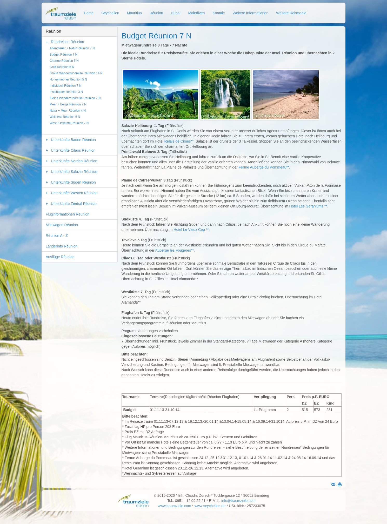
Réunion (156, 13)
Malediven (196, 13)
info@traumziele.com (238, 501)
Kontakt (218, 13)
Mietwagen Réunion (62, 225)
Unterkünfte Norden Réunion (74, 161)
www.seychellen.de (210, 506)
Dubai (176, 13)
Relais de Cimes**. (179, 141)
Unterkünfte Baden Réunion (73, 140)
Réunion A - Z (57, 235)
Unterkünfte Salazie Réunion (74, 172)
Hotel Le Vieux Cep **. (192, 229)
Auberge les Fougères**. (175, 250)
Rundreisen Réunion (67, 42)
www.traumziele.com (174, 506)
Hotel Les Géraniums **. (308, 206)
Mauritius (134, 13)
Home (89, 13)
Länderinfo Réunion (61, 246)
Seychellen (110, 13)
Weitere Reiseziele (291, 13)
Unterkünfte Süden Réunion (73, 182)
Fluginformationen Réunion (67, 214)
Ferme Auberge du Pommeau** (264, 167)
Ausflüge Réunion (60, 257)
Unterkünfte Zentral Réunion (74, 203)
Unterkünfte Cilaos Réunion (73, 150)
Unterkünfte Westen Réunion (74, 193)
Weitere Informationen (250, 13)
